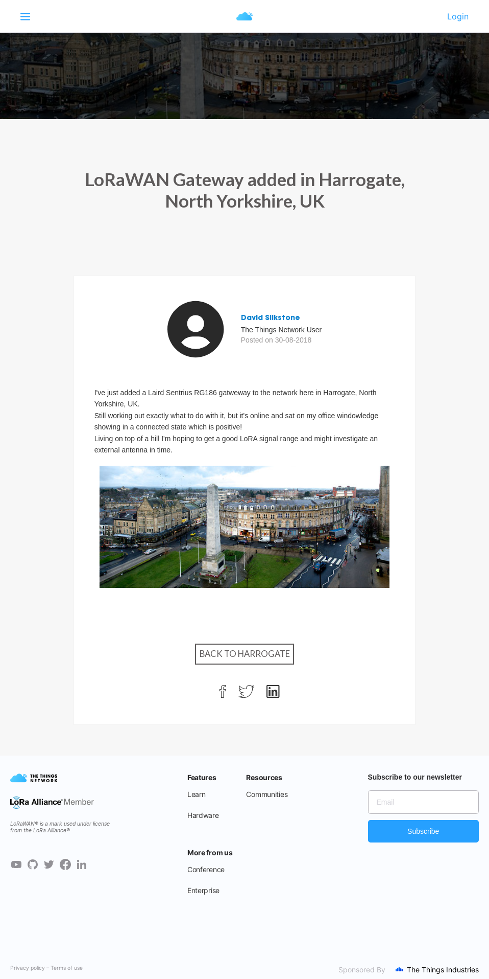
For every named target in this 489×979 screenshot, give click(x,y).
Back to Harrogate (245, 653)
